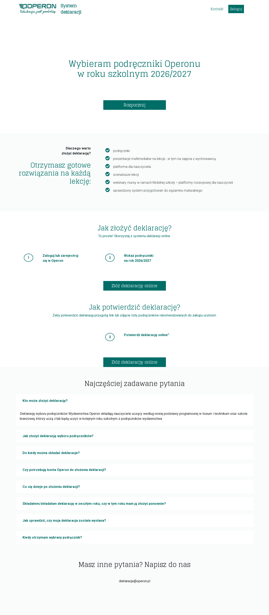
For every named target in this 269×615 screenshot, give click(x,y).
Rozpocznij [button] (134, 105)
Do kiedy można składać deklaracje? (51, 453)
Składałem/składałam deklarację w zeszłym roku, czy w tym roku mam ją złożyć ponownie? (94, 504)
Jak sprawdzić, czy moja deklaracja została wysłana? (64, 521)
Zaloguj (236, 9)
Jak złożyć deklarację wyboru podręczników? (58, 436)
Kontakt (217, 9)
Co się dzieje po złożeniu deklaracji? (51, 487)
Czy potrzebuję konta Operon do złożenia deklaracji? (64, 470)
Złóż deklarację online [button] (134, 286)
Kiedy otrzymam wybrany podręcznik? (52, 537)
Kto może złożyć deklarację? (45, 401)
